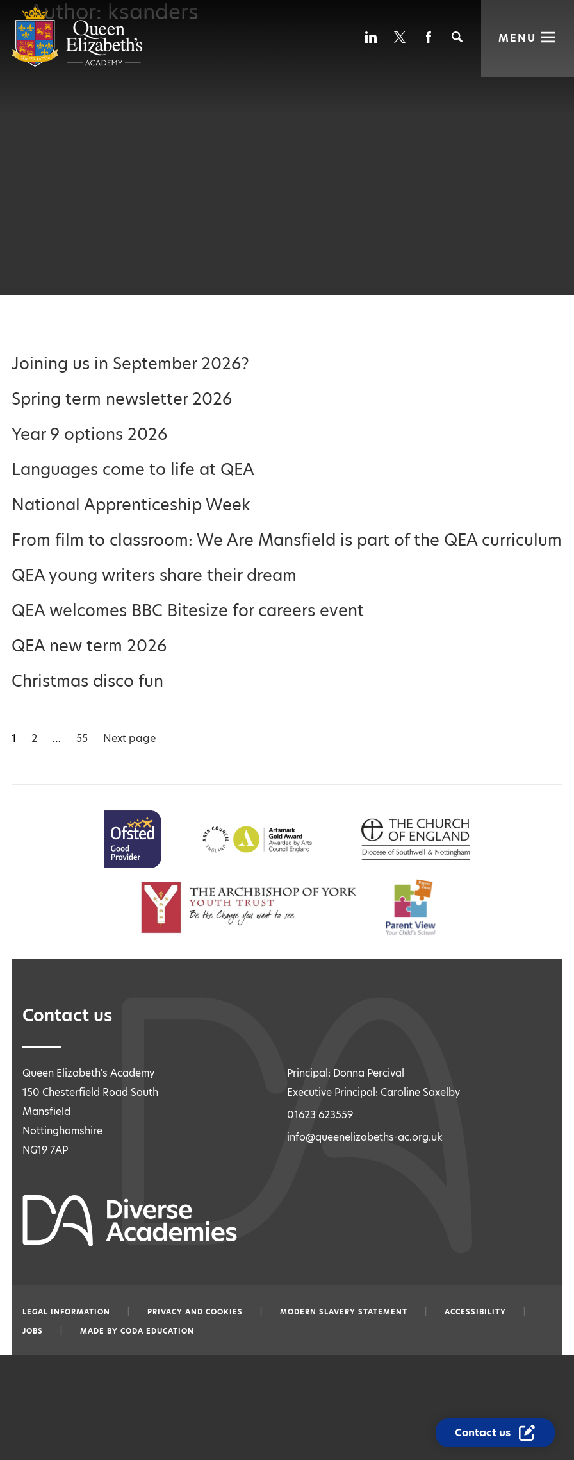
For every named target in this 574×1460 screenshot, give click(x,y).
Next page (129, 738)
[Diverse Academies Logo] (77, 63)
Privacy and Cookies (195, 1312)
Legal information (66, 1312)
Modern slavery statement (343, 1312)
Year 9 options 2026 (89, 434)
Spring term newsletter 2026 (122, 399)
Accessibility (475, 1312)
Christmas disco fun (87, 681)
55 (82, 738)
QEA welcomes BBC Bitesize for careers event (188, 611)
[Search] (457, 36)
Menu (517, 37)
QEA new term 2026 (89, 646)
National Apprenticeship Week (131, 505)
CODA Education (157, 1331)
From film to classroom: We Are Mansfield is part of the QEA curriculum (287, 540)
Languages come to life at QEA (133, 469)
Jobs (32, 1331)
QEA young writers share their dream (154, 575)
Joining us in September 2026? (130, 364)
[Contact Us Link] (495, 1432)
